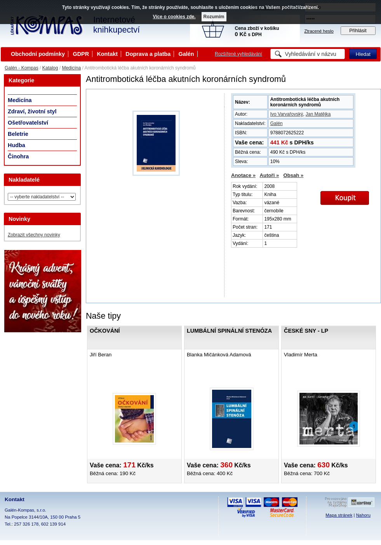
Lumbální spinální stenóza (229, 331)
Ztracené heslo (319, 31)
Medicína (71, 68)
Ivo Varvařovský (286, 114)
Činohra (18, 156)
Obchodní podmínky (38, 54)
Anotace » (243, 175)
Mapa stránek (338, 515)
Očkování (105, 331)
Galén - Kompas (21, 68)
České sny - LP (306, 331)
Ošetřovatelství (28, 123)
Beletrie (18, 134)
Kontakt (107, 54)
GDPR (81, 54)
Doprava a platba (147, 54)
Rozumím (214, 16)
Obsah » (293, 175)
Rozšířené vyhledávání (238, 54)
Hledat (363, 54)
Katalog (50, 68)
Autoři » (269, 175)
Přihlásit (358, 30)
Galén (186, 54)
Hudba (16, 145)
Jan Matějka (318, 114)
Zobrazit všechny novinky (34, 235)
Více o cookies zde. (174, 16)
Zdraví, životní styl (32, 111)
